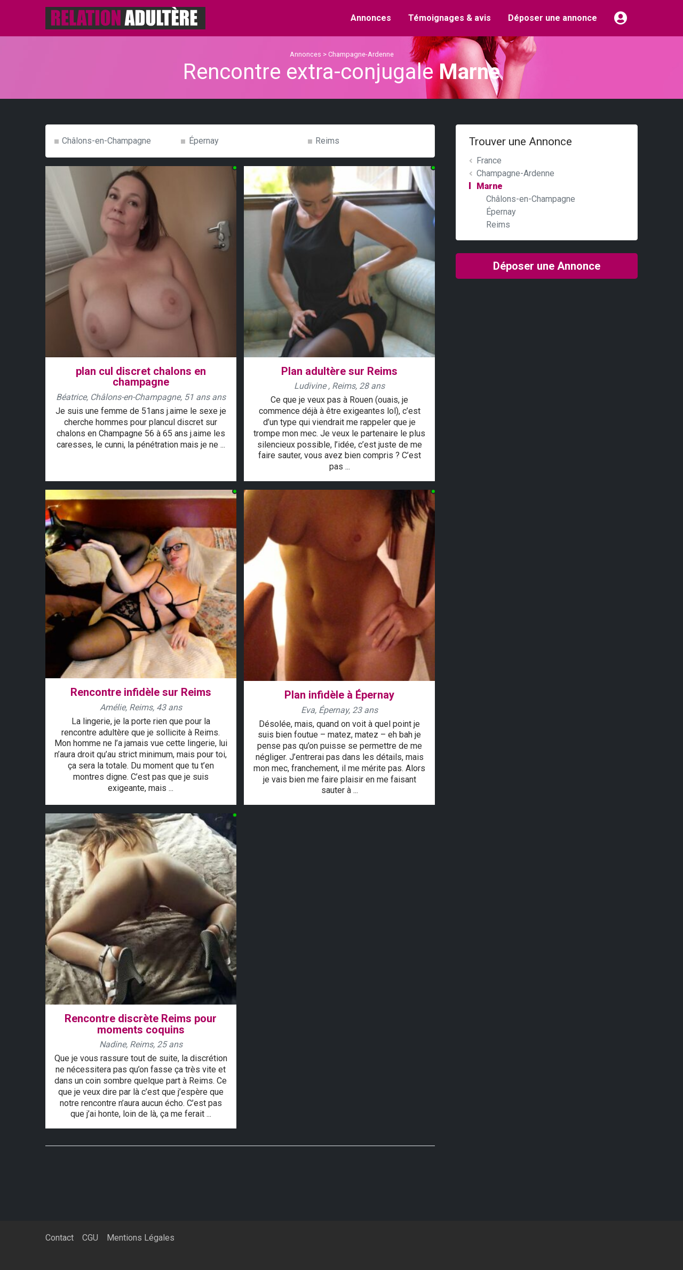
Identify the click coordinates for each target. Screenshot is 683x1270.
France (489, 160)
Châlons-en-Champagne (106, 141)
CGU (90, 1238)
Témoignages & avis (449, 18)
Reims (327, 141)
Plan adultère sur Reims (339, 371)
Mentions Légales (140, 1238)
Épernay (204, 141)
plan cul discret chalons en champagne (141, 377)
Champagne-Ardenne (361, 54)
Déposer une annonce (552, 18)
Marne (489, 186)
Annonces (371, 18)
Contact (59, 1238)
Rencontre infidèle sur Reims (140, 692)
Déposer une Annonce (546, 266)
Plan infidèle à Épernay (339, 694)
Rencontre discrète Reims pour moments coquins (141, 1024)
